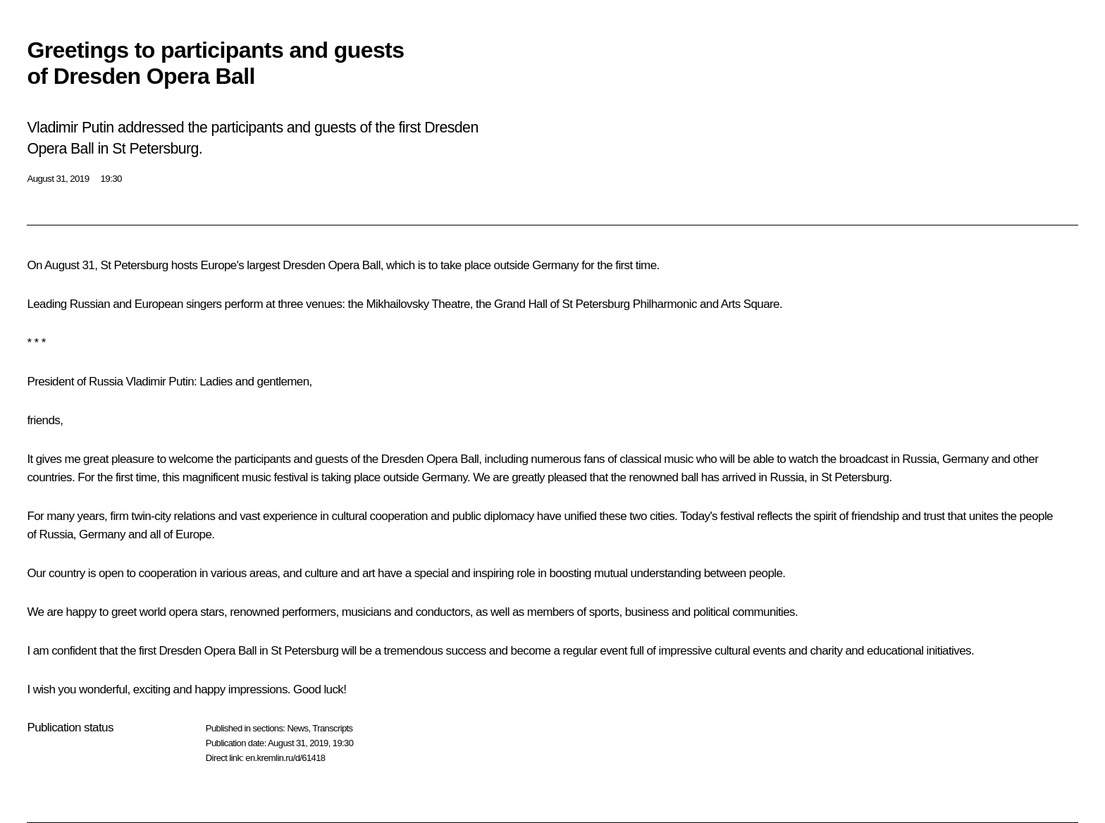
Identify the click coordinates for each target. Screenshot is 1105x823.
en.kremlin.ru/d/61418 (285, 758)
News (297, 728)
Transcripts (332, 728)
